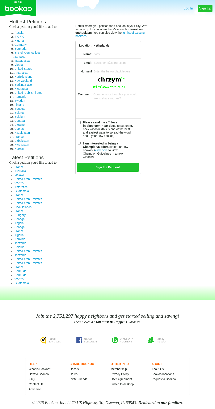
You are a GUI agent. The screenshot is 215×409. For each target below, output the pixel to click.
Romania (20, 96)
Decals (74, 369)
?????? (19, 36)
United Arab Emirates (28, 92)
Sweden (19, 100)
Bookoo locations (163, 374)
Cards (73, 374)
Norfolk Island (23, 76)
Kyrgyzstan (21, 144)
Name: (87, 54)
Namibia (19, 239)
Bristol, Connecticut (27, 52)
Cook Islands (22, 207)
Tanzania (20, 243)
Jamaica (19, 56)
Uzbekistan (21, 140)
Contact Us (36, 384)
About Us (158, 369)
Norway (19, 148)
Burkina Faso (23, 84)
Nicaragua (21, 88)
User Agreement (121, 379)
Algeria (19, 235)
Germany (20, 44)
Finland (19, 104)
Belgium (19, 116)
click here (101, 150)
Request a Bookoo (164, 379)
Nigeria (19, 40)
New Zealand (23, 80)
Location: (85, 45)
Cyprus (19, 128)
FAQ (32, 379)
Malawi (19, 175)
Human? (86, 71)
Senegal (19, 108)
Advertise (35, 389)
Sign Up (205, 8)
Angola (19, 223)
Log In (188, 8)
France (19, 136)
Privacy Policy (120, 374)
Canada (19, 120)
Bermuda (20, 48)
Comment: (85, 94)
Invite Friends (78, 379)
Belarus (19, 112)
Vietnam (19, 64)
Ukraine (19, 124)
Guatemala (21, 191)
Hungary (20, 215)
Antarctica (21, 72)
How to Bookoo (39, 374)
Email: (88, 62)
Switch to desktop (122, 384)
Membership (119, 369)
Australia (20, 171)
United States (23, 68)
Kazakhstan (22, 132)
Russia (19, 32)
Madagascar (22, 60)
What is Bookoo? (40, 369)
